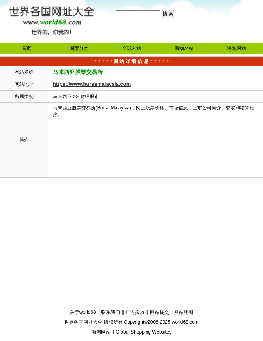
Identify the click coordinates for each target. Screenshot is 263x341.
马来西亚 (62, 96)
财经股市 (89, 96)
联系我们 (110, 312)
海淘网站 (236, 48)
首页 (26, 48)
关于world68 (83, 312)
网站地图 (183, 312)
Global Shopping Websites (143, 332)
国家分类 (79, 48)
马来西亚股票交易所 (78, 72)
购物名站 (184, 48)
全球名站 (131, 48)
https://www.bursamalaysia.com (92, 84)
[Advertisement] (131, 244)
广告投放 (135, 312)
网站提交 (159, 312)
